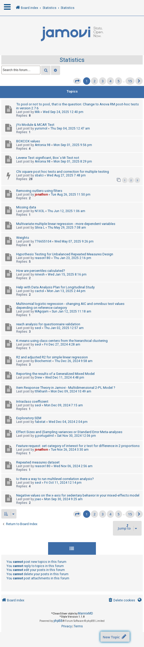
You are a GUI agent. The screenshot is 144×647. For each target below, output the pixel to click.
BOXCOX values (28, 141)
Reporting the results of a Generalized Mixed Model (55, 374)
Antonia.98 (42, 145)
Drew (38, 377)
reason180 (42, 258)
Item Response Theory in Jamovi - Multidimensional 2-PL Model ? (65, 388)
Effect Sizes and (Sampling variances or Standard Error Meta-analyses (69, 432)
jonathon (41, 194)
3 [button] (102, 81)
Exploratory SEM (28, 418)
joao (38, 499)
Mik (37, 112)
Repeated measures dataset (38, 462)
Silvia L (40, 227)
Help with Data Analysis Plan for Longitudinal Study (55, 287)
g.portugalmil (44, 436)
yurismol (41, 128)
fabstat (40, 422)
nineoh (40, 274)
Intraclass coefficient (32, 401)
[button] (77, 81)
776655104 (43, 241)
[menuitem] (121, 600)
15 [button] (130, 81)
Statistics (72, 60)
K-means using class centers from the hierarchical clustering (62, 341)
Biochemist (43, 361)
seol (38, 328)
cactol (39, 291)
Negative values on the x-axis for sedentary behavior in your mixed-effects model (77, 495)
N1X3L (39, 211)
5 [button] (118, 81)
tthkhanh (41, 391)
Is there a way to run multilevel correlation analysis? (55, 479)
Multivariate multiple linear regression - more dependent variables (65, 224)
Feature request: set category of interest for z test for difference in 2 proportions (78, 446)
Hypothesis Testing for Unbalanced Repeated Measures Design (64, 254)
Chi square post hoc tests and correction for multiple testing (62, 172)
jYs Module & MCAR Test (35, 125)
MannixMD (85, 613)
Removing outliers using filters (39, 191)
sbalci (39, 175)
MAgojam (42, 311)
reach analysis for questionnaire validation (48, 324)
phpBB (58, 621)
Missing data (26, 207)
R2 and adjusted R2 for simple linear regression (52, 357)
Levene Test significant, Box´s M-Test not (47, 158)
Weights (22, 238)
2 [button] (94, 81)
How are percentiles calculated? (40, 271)
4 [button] (110, 81)
